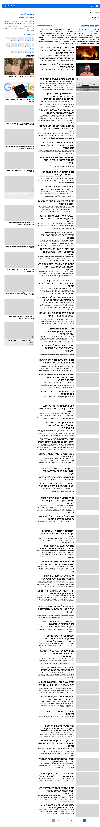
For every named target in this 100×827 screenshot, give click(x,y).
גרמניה (5, 28)
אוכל (53, 1)
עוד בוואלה (28, 56)
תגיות (95, 13)
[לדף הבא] (51, 820)
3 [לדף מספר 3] (69, 820)
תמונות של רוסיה (25, 14)
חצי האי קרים (15, 26)
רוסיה (90, 13)
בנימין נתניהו (28, 28)
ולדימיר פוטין (14, 21)
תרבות (69, 1)
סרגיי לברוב (16, 23)
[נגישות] (2, 2)
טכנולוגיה (35, 1)
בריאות (48, 1)
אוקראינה (29, 21)
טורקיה (21, 23)
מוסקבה (29, 26)
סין (10, 26)
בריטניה (24, 26)
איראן (4, 21)
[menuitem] (74, 2)
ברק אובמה (28, 30)
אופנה (28, 1)
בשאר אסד (6, 26)
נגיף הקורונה (11, 28)
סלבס (63, 1)
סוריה (8, 21)
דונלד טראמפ (28, 23)
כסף (58, 1)
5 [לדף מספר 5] (56, 820)
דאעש (20, 26)
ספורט (75, 1)
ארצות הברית (22, 21)
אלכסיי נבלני (20, 28)
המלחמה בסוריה (7, 23)
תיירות (42, 1)
